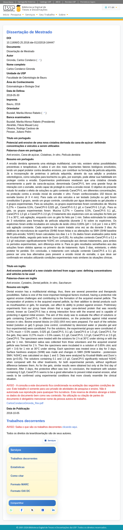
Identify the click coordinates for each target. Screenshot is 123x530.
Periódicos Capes (87, 2)
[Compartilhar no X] (32, 510)
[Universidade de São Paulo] (9, 8)
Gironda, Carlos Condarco (21, 60)
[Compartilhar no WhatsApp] (11, 510)
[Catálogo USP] (39, 60)
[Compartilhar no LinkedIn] (53, 510)
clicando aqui (69, 427)
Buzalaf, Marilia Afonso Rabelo (24, 113)
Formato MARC (20, 484)
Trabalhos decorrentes (24, 458)
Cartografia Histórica (26, 2)
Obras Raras (8, 2)
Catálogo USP (45, 2)
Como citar (17, 475)
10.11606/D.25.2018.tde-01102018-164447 (30, 42)
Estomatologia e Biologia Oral (23, 86)
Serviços (31, 14)
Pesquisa (17, 14)
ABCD (58, 2)
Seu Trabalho (48, 14)
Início (6, 14)
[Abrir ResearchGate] (42, 510)
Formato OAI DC (20, 491)
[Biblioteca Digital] (18, 8)
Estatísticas (18, 467)
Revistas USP (70, 2)
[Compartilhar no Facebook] (21, 510)
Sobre (63, 14)
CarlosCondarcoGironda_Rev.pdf (25, 403)
